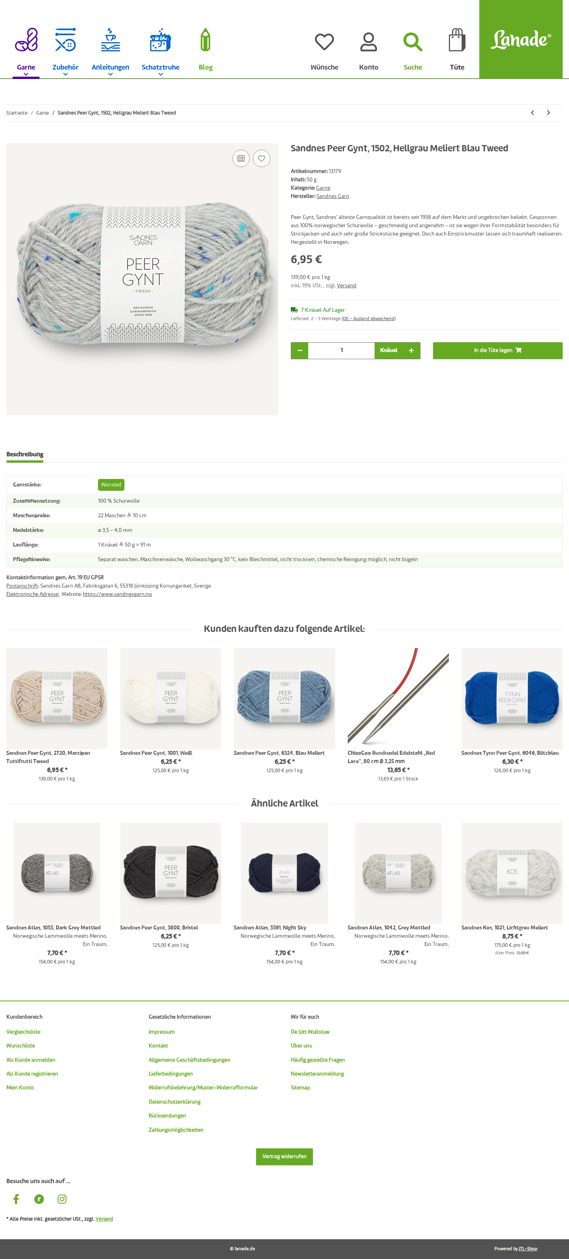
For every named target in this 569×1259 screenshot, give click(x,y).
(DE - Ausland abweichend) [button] (369, 319)
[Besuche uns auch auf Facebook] (16, 1200)
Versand (346, 285)
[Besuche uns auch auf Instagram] (62, 1200)
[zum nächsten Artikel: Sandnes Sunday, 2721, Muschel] (549, 113)
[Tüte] (457, 39)
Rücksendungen (167, 1116)
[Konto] (368, 39)
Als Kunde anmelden (30, 1060)
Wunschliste (20, 1046)
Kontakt (158, 1046)
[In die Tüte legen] (12, 139)
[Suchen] (413, 39)
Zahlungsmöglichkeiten (176, 1130)
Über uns (301, 1046)
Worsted (111, 485)
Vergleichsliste (23, 1032)
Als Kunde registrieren (32, 1074)
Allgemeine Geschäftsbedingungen (189, 1060)
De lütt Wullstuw (310, 1032)
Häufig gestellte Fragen (318, 1060)
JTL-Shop (528, 1249)
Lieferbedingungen (171, 1074)
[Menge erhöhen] (411, 351)
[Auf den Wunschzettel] (261, 158)
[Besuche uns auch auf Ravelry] (39, 1200)
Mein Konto (20, 1088)
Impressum (162, 1032)
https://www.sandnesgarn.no (117, 594)
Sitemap (300, 1088)
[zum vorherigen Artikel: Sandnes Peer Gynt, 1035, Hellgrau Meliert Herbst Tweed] (532, 113)
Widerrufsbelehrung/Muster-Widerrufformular (203, 1088)
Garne (323, 188)
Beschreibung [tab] (24, 455)
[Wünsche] (324, 39)
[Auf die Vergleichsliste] (241, 158)
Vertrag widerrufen (284, 1156)
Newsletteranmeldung (317, 1074)
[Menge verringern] (300, 351)
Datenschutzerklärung (174, 1102)
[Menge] (341, 351)
